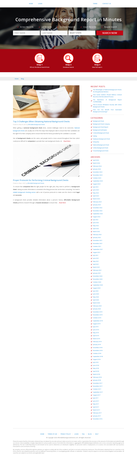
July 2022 (95, 218)
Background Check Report (100, 127)
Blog (22, 79)
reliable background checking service (24, 195)
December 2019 (97, 309)
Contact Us (106, 3)
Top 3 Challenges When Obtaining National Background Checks (41, 123)
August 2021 (96, 251)
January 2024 (96, 168)
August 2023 (96, 183)
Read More (67, 142)
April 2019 (96, 333)
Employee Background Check (101, 138)
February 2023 (97, 201)
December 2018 (97, 345)
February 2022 (97, 233)
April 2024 (96, 159)
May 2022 (95, 224)
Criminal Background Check (101, 132)
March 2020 (96, 300)
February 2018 (97, 374)
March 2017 (96, 406)
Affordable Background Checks (36, 126)
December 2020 (97, 274)
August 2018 (96, 356)
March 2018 (96, 371)
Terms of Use (52, 430)
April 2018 (96, 368)
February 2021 (97, 268)
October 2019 (97, 315)
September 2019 (97, 318)
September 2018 (97, 353)
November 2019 (97, 312)
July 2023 (95, 186)
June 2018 (96, 362)
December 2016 (97, 415)
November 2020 (97, 277)
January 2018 (96, 377)
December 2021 (97, 239)
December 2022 (97, 206)
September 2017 (97, 389)
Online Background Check (100, 147)
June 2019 (96, 327)
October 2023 (97, 177)
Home (31, 3)
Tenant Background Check (100, 150)
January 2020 (96, 306)
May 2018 (95, 365)
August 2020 (96, 286)
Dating (95, 135)
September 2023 (97, 180)
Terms (95, 3)
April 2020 (96, 298)
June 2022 (96, 221)
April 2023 (96, 195)
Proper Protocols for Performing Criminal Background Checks (40, 183)
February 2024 (97, 165)
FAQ (83, 430)
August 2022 (96, 215)
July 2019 (95, 324)
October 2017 (97, 386)
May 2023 (95, 192)
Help (96, 430)
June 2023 (96, 189)
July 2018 (95, 359)
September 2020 (97, 283)
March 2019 (96, 336)
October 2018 (97, 350)
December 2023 (97, 171)
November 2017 (97, 383)
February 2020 (97, 303)
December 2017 (97, 380)
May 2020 (95, 295)
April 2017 (96, 403)
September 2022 (97, 212)
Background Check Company (101, 124)
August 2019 (96, 321)
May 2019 (95, 330)
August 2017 (96, 392)
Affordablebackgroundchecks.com (68, 3)
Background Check (98, 121)
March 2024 (96, 162)
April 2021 (96, 262)
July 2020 (95, 289)
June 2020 (96, 292)
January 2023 (96, 203)
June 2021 (96, 256)
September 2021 (97, 248)
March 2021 (96, 265)
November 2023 (97, 174)
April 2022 (96, 227)
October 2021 (97, 245)
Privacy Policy (66, 430)
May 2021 (95, 259)
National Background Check (101, 144)
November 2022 (97, 209)
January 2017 (96, 412)
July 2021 (95, 253)
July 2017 (95, 395)
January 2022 (96, 236)
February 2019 (97, 339)
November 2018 (97, 348)
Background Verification (100, 129)
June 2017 (96, 398)
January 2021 (96, 271)
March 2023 (96, 198)
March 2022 (96, 230)
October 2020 (97, 280)
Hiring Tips (96, 141)
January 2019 (96, 342)
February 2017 (97, 409)
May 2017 (95, 400)
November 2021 (97, 242)
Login (40, 3)
